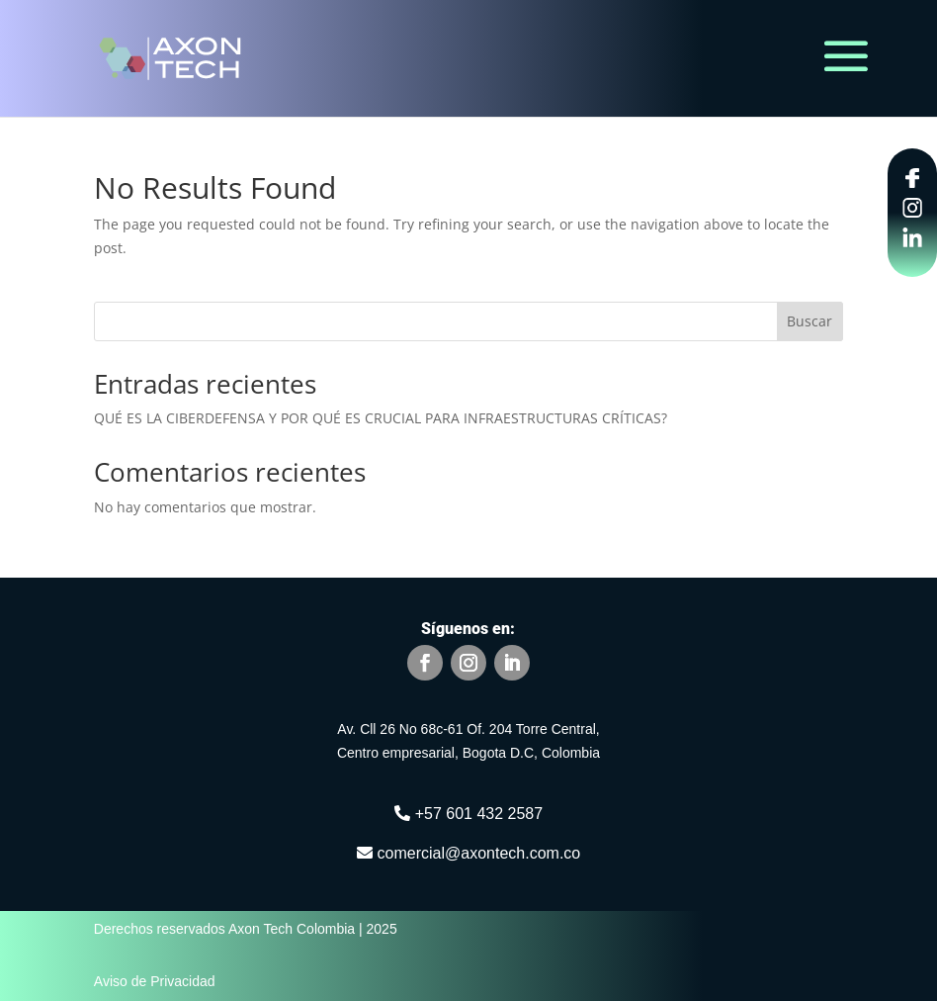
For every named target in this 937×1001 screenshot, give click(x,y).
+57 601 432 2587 (479, 813)
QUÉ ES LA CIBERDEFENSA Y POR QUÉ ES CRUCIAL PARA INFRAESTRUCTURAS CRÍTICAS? (380, 418)
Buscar (809, 321)
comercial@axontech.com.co (479, 853)
